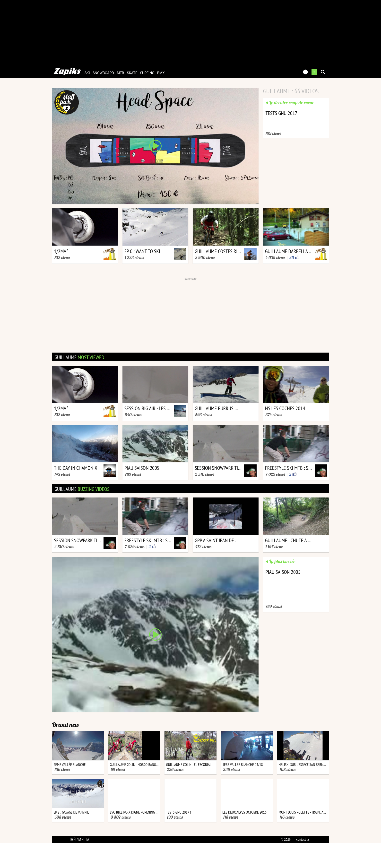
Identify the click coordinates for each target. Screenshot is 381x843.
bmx (161, 73)
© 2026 (286, 839)
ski (87, 73)
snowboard (103, 73)
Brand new (65, 725)
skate (132, 73)
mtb (120, 73)
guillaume (79, 357)
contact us (303, 839)
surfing (147, 73)
